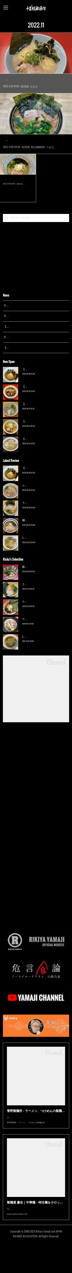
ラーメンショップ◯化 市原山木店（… (36, 79)
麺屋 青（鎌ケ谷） (33, 543)
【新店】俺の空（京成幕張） (39, 392)
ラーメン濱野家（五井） (37, 624)
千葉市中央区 (54, 170)
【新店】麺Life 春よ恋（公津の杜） (43, 426)
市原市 (34, 98)
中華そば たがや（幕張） (18, 202)
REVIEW (25, 98)
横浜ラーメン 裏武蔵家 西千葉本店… (34, 151)
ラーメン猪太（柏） (34, 642)
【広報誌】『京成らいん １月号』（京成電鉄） (32, 370)
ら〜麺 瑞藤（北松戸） (36, 508)
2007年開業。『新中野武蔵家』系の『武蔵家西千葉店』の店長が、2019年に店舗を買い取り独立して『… (35, 160)
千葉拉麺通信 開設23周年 (19, 360)
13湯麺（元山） (31, 659)
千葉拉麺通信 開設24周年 (19, 339)
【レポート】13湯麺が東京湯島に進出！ (28, 349)
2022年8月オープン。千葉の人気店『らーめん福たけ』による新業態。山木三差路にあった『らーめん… (35, 88)
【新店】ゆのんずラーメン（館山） (43, 461)
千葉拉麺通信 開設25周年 (19, 328)
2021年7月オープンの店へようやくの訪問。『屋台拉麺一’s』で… (18, 209)
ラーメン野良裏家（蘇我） (38, 525)
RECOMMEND (38, 170)
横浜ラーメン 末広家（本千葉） (41, 589)
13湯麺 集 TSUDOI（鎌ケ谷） (40, 560)
